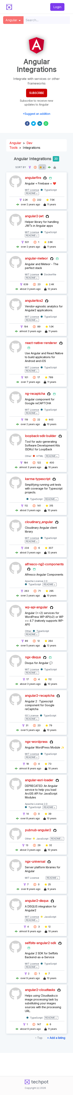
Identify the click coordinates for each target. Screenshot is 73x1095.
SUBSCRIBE (36, 93)
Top (39, 1037)
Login (57, 7)
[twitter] (33, 123)
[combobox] (47, 20)
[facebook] (27, 123)
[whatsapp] (46, 123)
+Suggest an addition (36, 113)
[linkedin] (39, 123)
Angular (15, 143)
